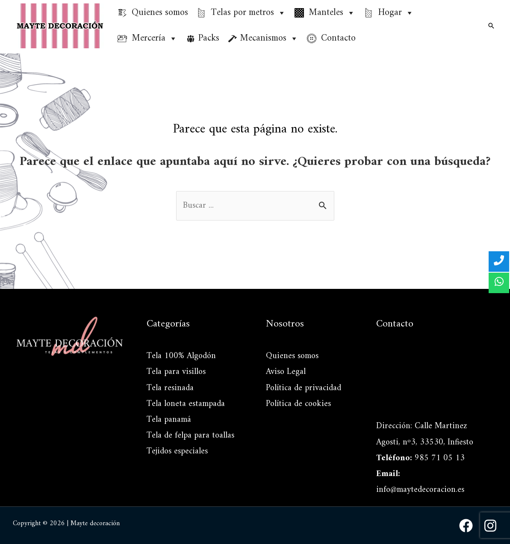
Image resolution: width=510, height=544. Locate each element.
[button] (281, 13)
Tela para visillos (176, 372)
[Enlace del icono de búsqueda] (491, 25)
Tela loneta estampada (186, 404)
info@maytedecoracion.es (420, 489)
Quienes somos (292, 356)
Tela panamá (169, 419)
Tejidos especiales (177, 451)
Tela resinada (170, 388)
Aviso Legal (286, 372)
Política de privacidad (303, 388)
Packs (208, 38)
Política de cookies (298, 404)
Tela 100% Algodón (181, 356)
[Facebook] (466, 525)
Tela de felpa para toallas (190, 435)
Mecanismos (269, 38)
